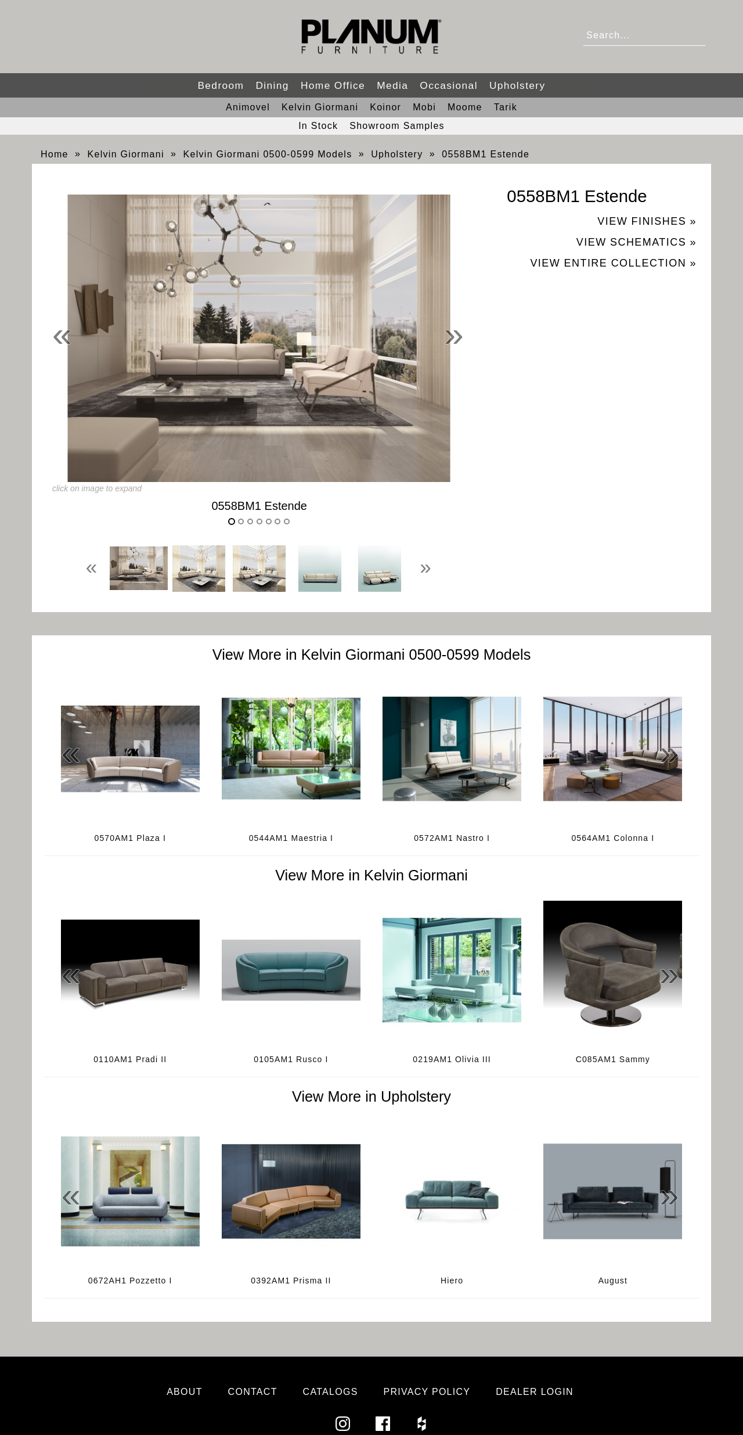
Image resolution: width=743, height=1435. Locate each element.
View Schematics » (636, 242)
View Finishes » (647, 221)
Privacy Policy (426, 1392)
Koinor (385, 107)
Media (392, 85)
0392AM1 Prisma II (291, 1280)
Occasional (449, 85)
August (612, 1280)
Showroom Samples (397, 126)
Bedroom (220, 85)
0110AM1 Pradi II (130, 1059)
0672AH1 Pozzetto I (130, 1280)
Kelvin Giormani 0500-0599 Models (267, 154)
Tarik (505, 107)
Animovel (248, 107)
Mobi (424, 107)
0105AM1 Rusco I (291, 1059)
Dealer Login (535, 1392)
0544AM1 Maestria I (291, 838)
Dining (271, 85)
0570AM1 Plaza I (129, 838)
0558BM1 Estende (485, 154)
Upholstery (517, 85)
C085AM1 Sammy (613, 1059)
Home (54, 154)
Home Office (333, 85)
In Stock (318, 126)
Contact (252, 1392)
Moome (465, 107)
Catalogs (330, 1392)
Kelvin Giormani (320, 107)
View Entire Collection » (613, 263)
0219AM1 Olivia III (452, 1059)
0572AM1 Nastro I (452, 838)
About (185, 1392)
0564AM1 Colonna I (612, 838)
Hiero (452, 1280)
